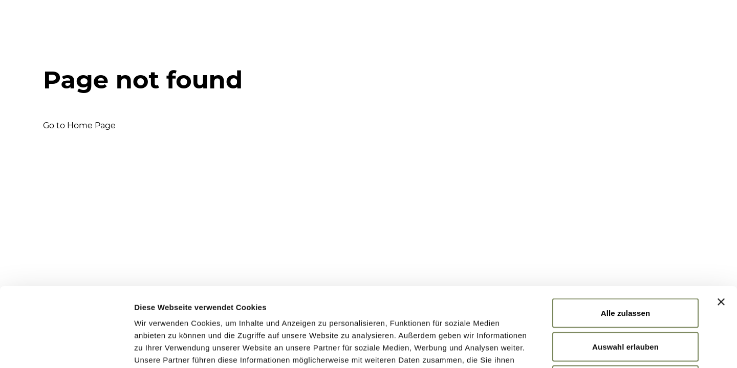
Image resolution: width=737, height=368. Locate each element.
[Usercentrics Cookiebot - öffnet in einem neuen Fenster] (66, 348)
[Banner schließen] (721, 222)
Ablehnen (625, 300)
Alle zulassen (625, 233)
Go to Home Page (79, 125)
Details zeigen (544, 347)
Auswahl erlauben (625, 267)
